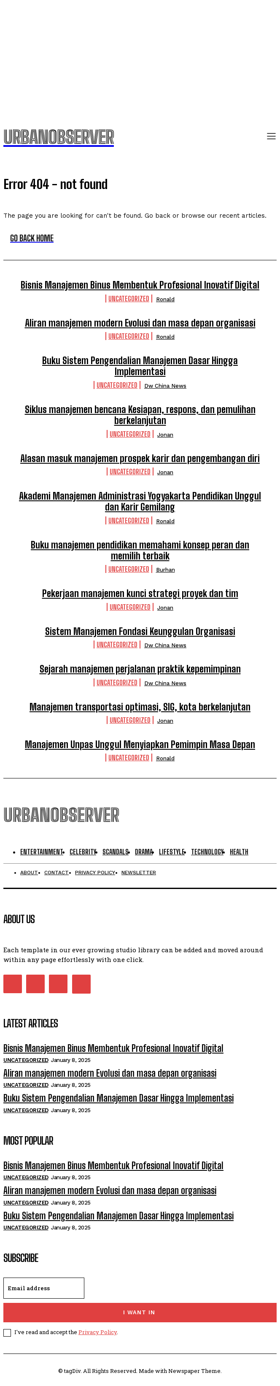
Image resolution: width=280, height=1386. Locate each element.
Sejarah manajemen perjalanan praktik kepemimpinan (140, 669)
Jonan (165, 435)
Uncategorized (128, 298)
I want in (139, 1312)
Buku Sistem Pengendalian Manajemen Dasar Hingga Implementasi (140, 366)
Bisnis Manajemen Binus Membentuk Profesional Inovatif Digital (140, 285)
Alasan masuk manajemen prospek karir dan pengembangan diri (140, 458)
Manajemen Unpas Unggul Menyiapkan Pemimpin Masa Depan (140, 744)
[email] (43, 1288)
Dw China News (165, 386)
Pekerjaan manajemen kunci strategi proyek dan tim (140, 593)
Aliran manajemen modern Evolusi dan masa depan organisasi (140, 323)
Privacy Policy (97, 1332)
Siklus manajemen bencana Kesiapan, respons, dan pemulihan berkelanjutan (140, 415)
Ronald (165, 299)
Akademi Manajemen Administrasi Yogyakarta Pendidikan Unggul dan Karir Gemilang (140, 501)
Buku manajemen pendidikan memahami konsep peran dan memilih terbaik (140, 550)
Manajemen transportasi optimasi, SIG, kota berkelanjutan (140, 707)
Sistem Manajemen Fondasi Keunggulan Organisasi (140, 631)
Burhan (165, 570)
